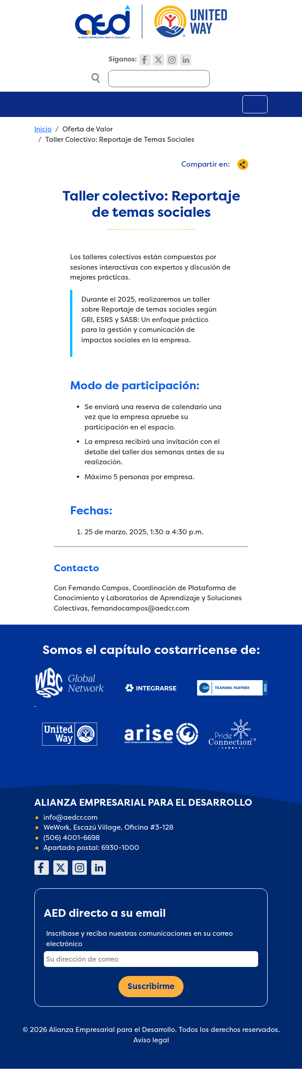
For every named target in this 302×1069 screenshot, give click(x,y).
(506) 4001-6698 (71, 837)
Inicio (43, 129)
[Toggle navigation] (255, 104)
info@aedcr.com (70, 817)
